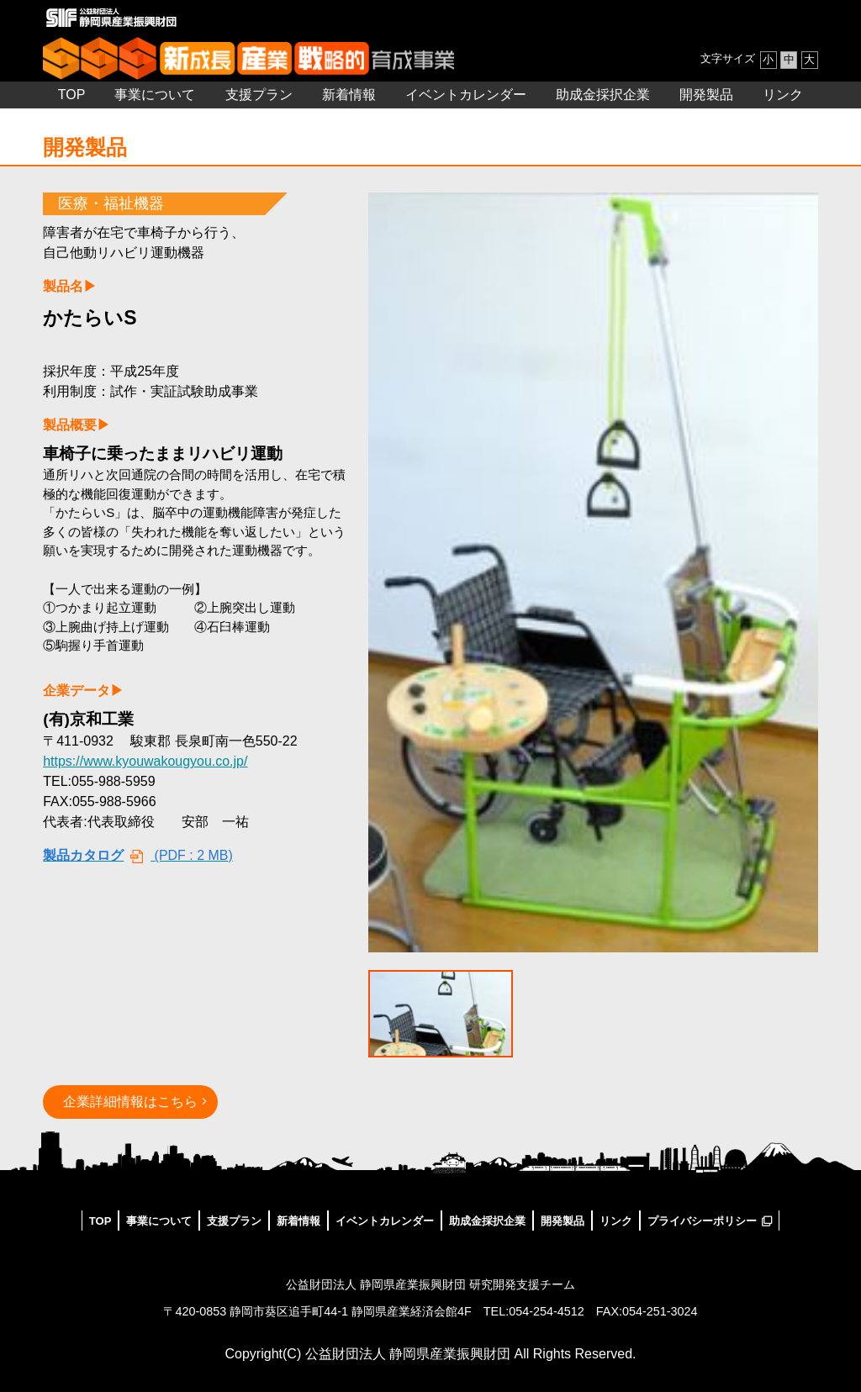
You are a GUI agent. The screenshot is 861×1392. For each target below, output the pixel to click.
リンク (783, 94)
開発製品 (706, 94)
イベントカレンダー (465, 94)
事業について (154, 94)
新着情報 (349, 94)
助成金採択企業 (603, 94)
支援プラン (259, 94)
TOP (72, 94)
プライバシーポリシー (702, 1221)
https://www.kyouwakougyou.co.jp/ (145, 761)
